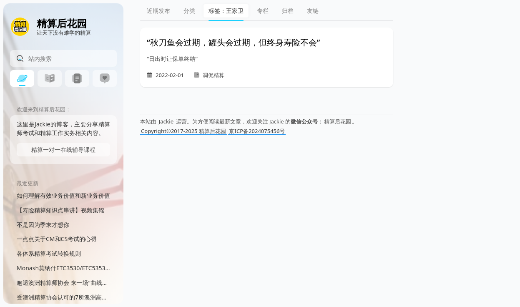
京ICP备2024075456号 (257, 131)
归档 (288, 11)
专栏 (263, 11)
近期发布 (158, 11)
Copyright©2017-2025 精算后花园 (183, 131)
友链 (313, 11)
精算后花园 (337, 121)
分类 (189, 11)
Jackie (165, 121)
